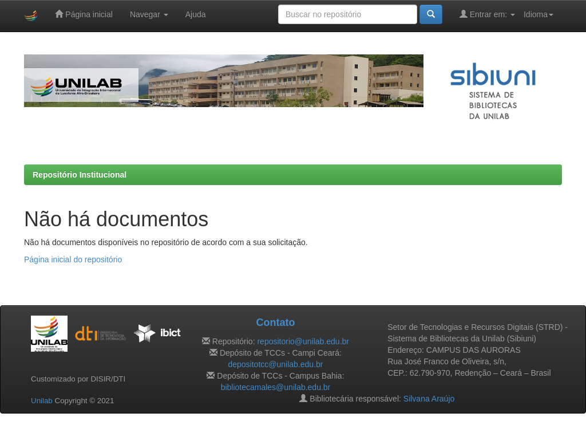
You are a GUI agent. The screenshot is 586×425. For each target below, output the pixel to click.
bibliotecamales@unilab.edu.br (276, 387)
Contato (275, 322)
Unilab (42, 400)
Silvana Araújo (429, 398)
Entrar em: (487, 14)
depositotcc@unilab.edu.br (275, 364)
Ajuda (195, 14)
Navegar (149, 14)
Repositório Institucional (79, 174)
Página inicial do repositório (73, 259)
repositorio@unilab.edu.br (303, 341)
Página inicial (83, 14)
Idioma (538, 14)
